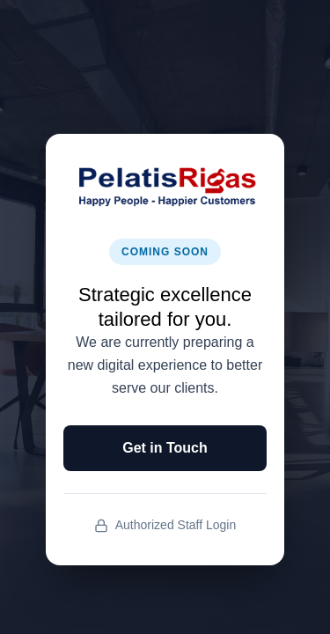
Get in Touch (165, 447)
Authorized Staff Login (165, 525)
